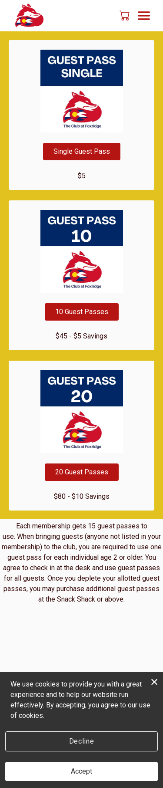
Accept (81, 771)
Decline (81, 741)
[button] (125, 15)
